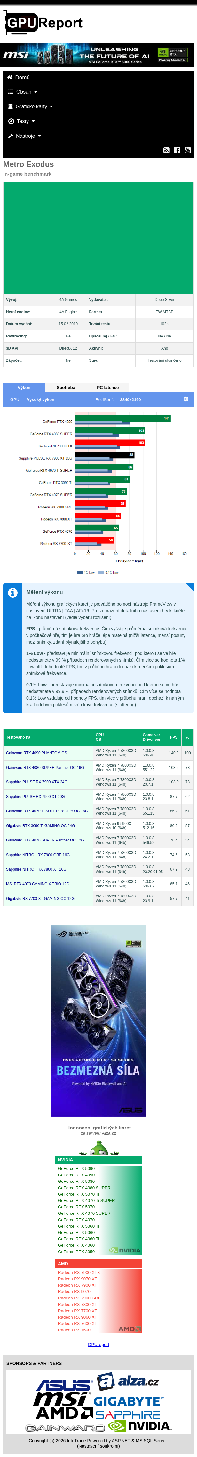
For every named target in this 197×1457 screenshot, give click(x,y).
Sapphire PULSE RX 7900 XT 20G (35, 796)
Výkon (24, 387)
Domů (19, 77)
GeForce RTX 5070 (76, 1207)
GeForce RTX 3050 (76, 1251)
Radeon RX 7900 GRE (79, 1298)
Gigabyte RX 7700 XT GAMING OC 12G (40, 898)
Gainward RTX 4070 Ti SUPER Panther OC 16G (47, 811)
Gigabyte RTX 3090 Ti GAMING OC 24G (40, 826)
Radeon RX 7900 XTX (79, 1272)
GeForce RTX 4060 (76, 1245)
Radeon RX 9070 (74, 1291)
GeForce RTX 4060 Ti (78, 1238)
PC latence (108, 387)
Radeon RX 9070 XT (77, 1278)
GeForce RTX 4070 (76, 1219)
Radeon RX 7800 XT (77, 1304)
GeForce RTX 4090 (76, 1175)
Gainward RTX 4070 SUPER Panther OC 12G (45, 840)
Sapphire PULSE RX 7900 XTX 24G (36, 782)
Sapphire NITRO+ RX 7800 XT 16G (36, 869)
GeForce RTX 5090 (76, 1168)
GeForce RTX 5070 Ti (78, 1194)
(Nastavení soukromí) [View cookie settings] (98, 1446)
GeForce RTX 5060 (76, 1232)
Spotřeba (66, 387)
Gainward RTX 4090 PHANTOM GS (36, 753)
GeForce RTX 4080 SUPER (84, 1187)
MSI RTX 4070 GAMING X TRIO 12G (37, 884)
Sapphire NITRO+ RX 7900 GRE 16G (38, 855)
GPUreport (98, 1344)
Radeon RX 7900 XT (77, 1285)
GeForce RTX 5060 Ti (78, 1226)
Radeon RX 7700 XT (77, 1310)
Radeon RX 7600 (74, 1330)
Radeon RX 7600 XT (77, 1323)
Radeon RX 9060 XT (77, 1317)
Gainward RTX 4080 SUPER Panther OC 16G (45, 767)
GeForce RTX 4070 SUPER (84, 1213)
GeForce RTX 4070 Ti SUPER (86, 1200)
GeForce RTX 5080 (76, 1181)
